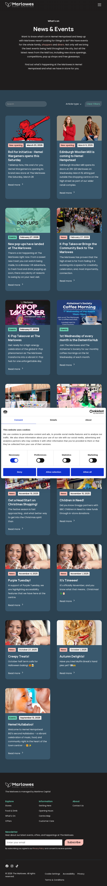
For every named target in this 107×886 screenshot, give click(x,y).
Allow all (87, 472)
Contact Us (78, 805)
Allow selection (53, 472)
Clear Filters (93, 104)
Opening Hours (46, 810)
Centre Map (44, 816)
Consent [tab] (18, 420)
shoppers (47, 44)
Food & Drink (11, 810)
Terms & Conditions (54, 880)
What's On (10, 816)
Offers (8, 821)
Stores (8, 805)
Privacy (80, 873)
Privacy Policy (39, 848)
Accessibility (69, 873)
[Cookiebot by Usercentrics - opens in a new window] (91, 412)
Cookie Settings (52, 873)
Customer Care (46, 821)
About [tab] (88, 420)
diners (61, 44)
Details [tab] (53, 420)
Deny (19, 472)
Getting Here (45, 805)
